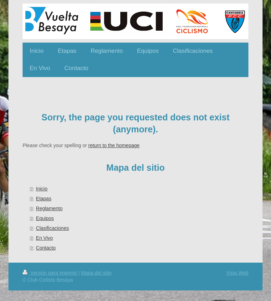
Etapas (44, 198)
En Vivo (44, 238)
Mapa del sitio (96, 273)
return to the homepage (114, 145)
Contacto (46, 248)
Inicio (42, 189)
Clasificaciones (52, 228)
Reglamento (49, 208)
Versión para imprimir (50, 273)
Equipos (45, 218)
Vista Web (237, 273)
